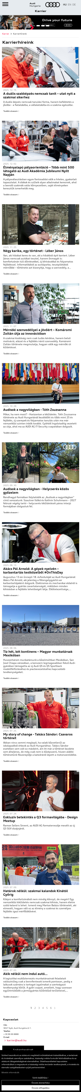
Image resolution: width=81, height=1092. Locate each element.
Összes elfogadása (40, 1088)
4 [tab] (47, 26)
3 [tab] (42, 26)
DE (74, 4)
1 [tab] (33, 26)
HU (65, 4)
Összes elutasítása (40, 1083)
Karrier (40, 11)
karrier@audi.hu (16, 1040)
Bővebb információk (10, 1072)
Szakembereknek (23, 1049)
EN (69, 4)
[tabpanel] (40, 22)
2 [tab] (38, 26)
